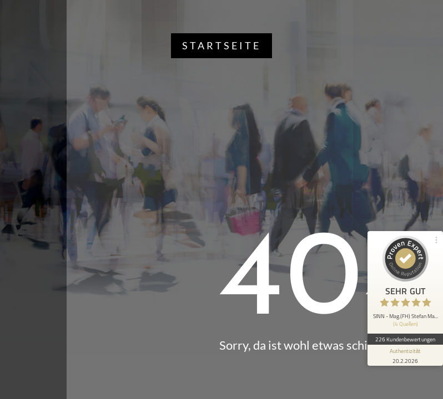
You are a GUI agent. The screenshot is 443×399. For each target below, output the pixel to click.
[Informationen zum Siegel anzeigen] (405, 355)
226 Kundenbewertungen (405, 339)
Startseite (221, 45)
